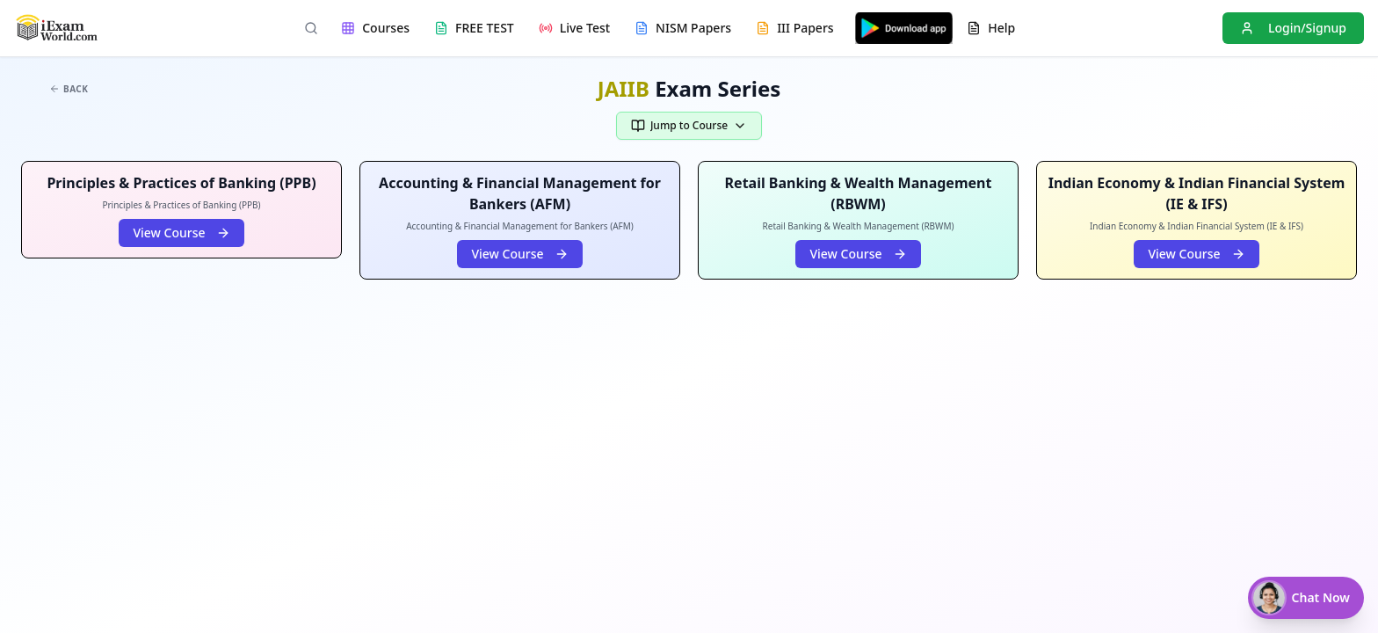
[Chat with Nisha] (1306, 598)
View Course (181, 232)
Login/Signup (1293, 27)
